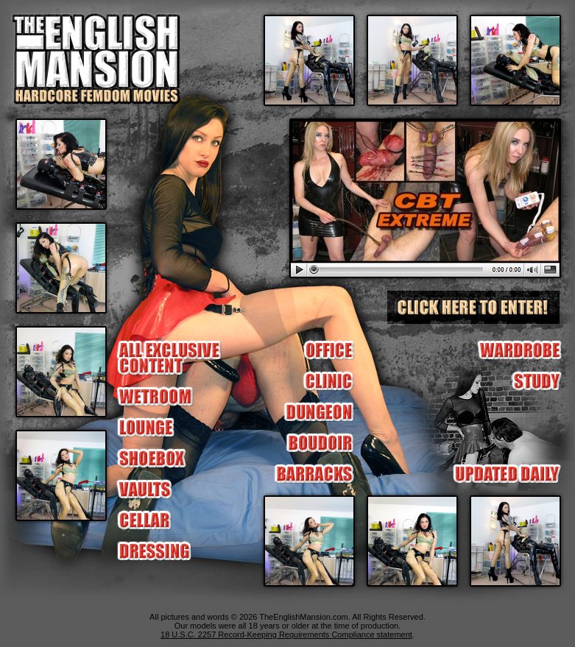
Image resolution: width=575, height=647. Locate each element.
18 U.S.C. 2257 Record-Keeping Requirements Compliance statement (286, 634)
